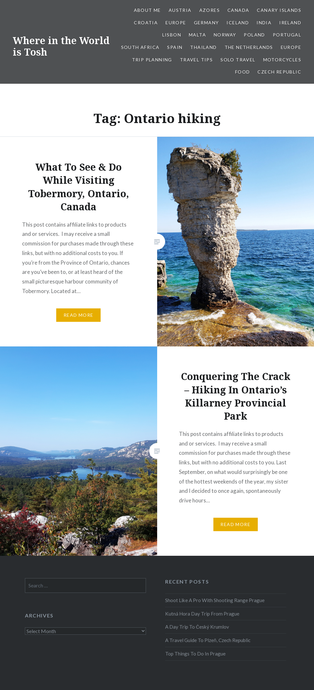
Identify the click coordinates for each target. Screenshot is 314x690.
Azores (209, 10)
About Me (147, 10)
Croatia (146, 22)
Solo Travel (237, 59)
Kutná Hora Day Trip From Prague (202, 613)
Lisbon (171, 34)
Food (242, 71)
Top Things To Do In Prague (195, 653)
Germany (206, 22)
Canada (238, 10)
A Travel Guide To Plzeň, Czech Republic (207, 640)
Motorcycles (282, 59)
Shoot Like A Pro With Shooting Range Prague (214, 600)
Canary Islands (279, 10)
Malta (197, 34)
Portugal (287, 34)
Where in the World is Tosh (61, 46)
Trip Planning (152, 59)
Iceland (237, 22)
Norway (225, 34)
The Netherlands (249, 47)
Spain (174, 47)
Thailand (203, 47)
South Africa (140, 47)
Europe (175, 22)
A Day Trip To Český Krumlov (197, 627)
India (264, 22)
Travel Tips (196, 59)
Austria (180, 10)
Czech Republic (279, 71)
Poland (254, 34)
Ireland (290, 22)
